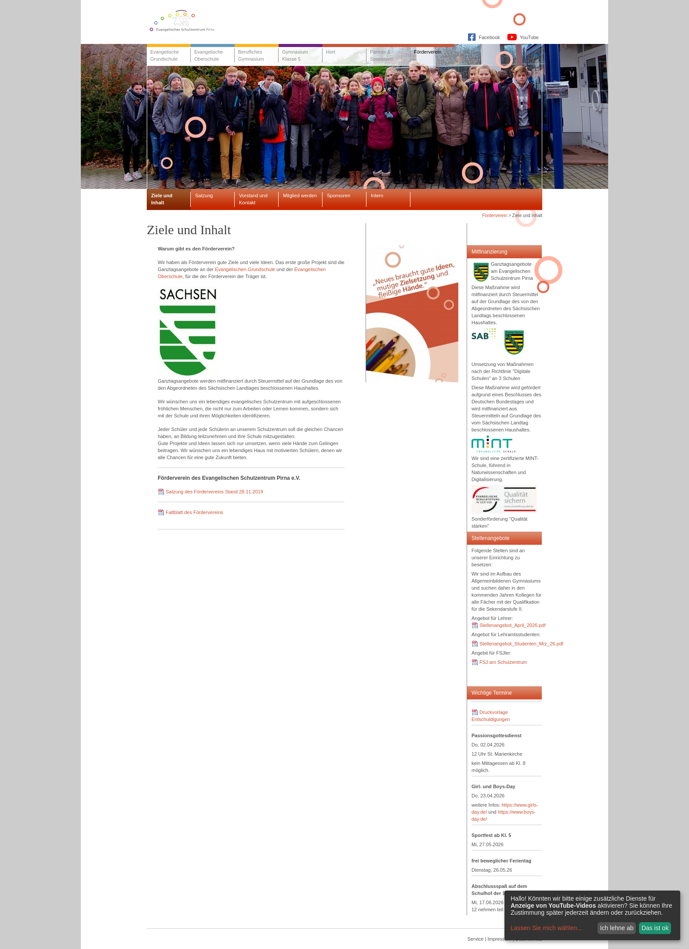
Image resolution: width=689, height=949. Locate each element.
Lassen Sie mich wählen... (546, 927)
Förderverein (495, 215)
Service (476, 939)
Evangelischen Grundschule (245, 269)
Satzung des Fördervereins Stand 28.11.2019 (214, 491)
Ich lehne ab (616, 927)
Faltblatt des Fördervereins (194, 512)
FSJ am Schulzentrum (503, 662)
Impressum (499, 939)
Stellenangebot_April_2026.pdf (512, 625)
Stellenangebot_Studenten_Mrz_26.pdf (521, 643)
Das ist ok (655, 927)
